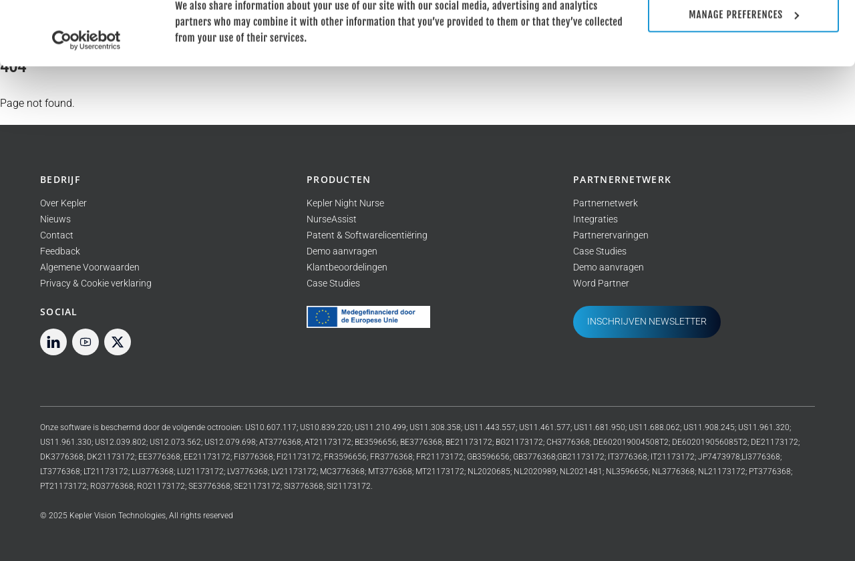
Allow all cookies (743, 33)
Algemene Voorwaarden (90, 267)
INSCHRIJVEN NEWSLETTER (647, 321)
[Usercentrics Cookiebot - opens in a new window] (86, 100)
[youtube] (85, 341)
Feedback (60, 251)
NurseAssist (332, 219)
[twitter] (117, 341)
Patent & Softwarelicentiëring (367, 235)
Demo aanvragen (342, 251)
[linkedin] (53, 341)
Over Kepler (63, 203)
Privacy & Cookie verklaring (96, 283)
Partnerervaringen (611, 235)
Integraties (595, 219)
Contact (56, 235)
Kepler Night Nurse (345, 203)
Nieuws (55, 219)
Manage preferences (744, 74)
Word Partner (601, 283)
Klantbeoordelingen (347, 267)
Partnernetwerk (605, 203)
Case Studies (333, 283)
